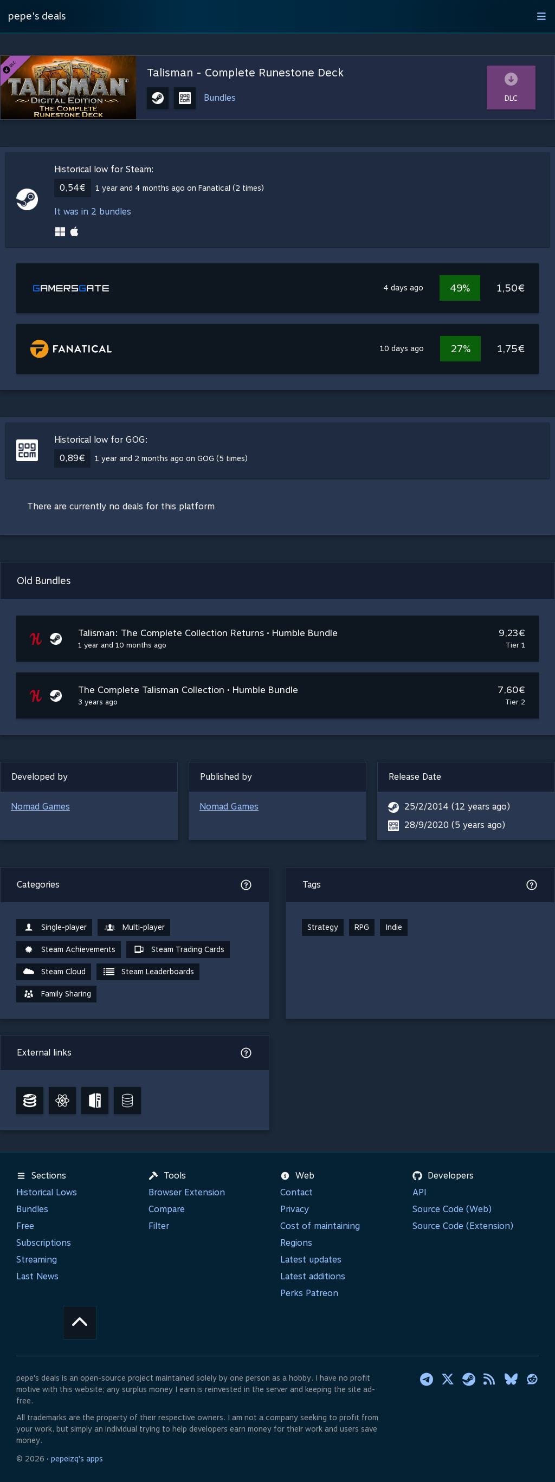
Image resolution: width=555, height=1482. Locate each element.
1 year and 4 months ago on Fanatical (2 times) (179, 188)
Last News (37, 1276)
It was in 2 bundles (92, 211)
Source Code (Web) (452, 1209)
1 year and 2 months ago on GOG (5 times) (171, 458)
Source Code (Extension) (462, 1226)
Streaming (36, 1259)
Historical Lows (46, 1192)
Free (25, 1226)
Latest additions (312, 1276)
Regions (296, 1243)
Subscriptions (43, 1243)
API (419, 1192)
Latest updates (310, 1259)
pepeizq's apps (77, 1458)
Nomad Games (40, 806)
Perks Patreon (309, 1293)
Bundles (220, 98)
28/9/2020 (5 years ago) (454, 825)
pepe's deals (37, 16)
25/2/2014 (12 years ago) (457, 806)
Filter (159, 1226)
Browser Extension (187, 1192)
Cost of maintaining (320, 1226)
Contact (296, 1192)
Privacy (294, 1209)
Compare (167, 1209)
